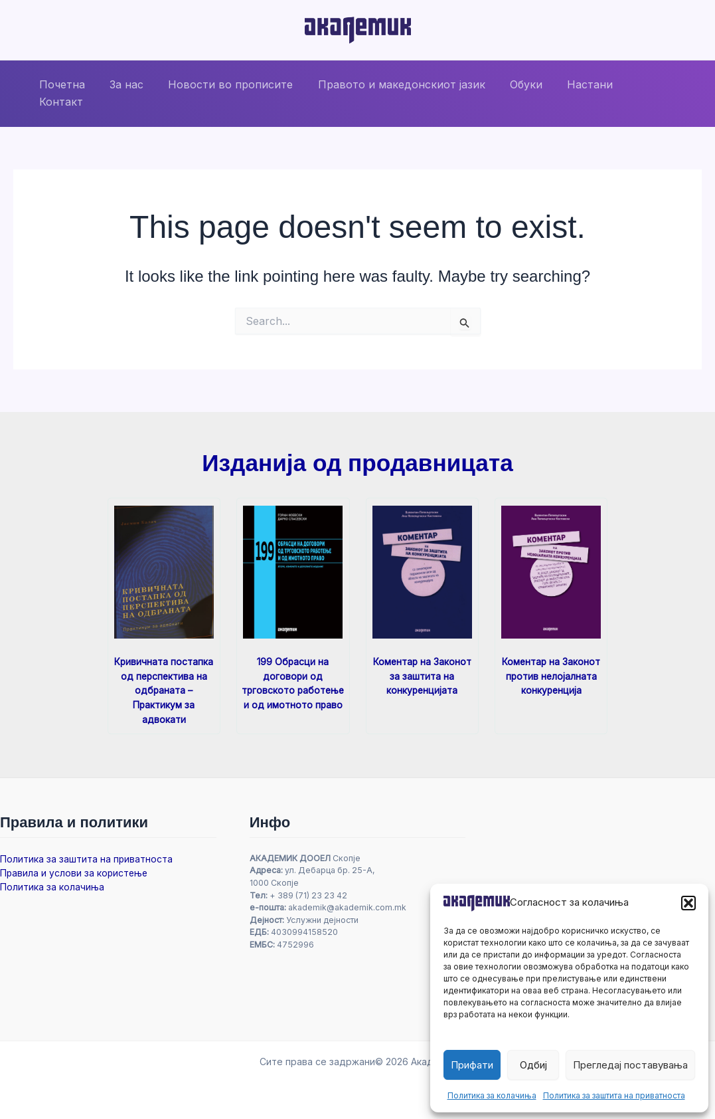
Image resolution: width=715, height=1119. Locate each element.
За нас (127, 93)
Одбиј (533, 1065)
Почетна (66, 93)
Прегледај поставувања (630, 1065)
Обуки (516, 93)
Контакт (643, 93)
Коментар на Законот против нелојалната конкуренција (551, 675)
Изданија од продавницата (357, 462)
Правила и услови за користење (75, 871)
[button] (688, 903)
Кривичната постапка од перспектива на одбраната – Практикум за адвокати (164, 689)
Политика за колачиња (491, 1095)
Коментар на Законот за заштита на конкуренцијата (422, 675)
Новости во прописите (227, 93)
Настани (576, 93)
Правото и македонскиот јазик (395, 93)
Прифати (472, 1065)
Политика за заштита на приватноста (614, 1095)
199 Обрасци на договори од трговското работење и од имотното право (293, 689)
